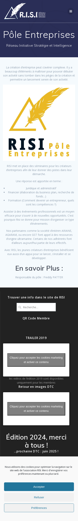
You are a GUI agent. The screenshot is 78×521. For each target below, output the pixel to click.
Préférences (39, 507)
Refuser (39, 497)
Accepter (39, 486)
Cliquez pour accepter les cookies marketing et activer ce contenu (36, 360)
